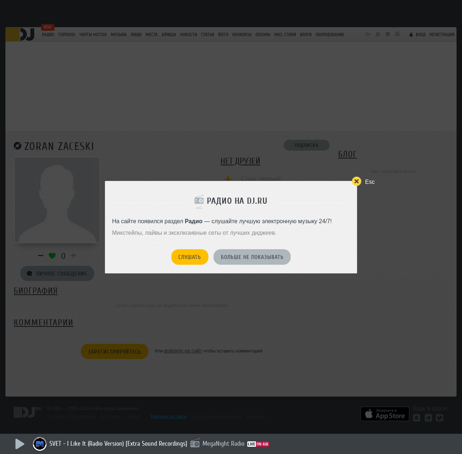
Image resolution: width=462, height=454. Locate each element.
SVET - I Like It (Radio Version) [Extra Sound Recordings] (118, 443)
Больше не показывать (252, 257)
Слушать (189, 257)
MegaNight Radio (223, 443)
